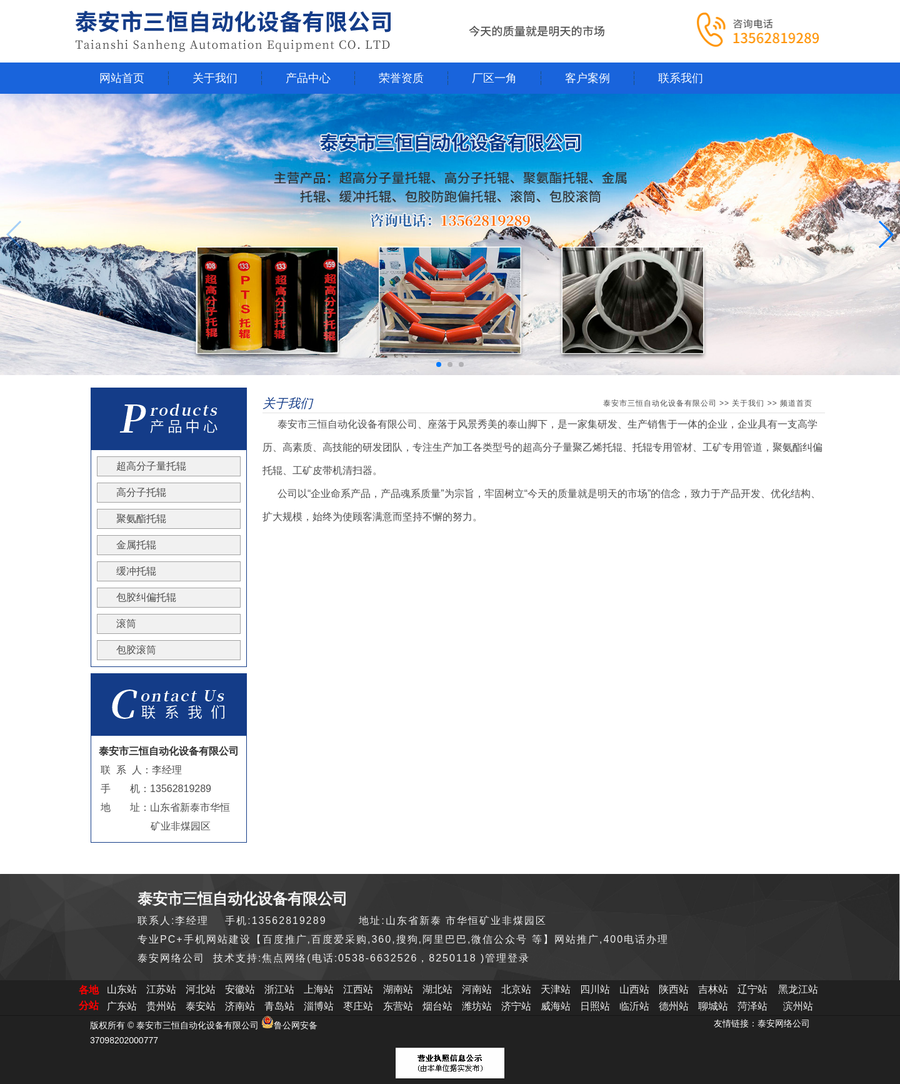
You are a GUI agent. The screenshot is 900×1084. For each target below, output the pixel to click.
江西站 (358, 989)
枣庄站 (358, 1006)
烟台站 (437, 1006)
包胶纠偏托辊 (146, 597)
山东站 (122, 989)
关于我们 (748, 403)
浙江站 (279, 989)
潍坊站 (477, 1006)
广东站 (122, 1006)
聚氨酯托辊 (141, 518)
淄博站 (319, 1006)
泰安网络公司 (784, 1023)
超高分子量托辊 (151, 466)
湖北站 (437, 989)
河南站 (477, 989)
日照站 (595, 1006)
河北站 (201, 989)
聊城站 (713, 1006)
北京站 (516, 989)
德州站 (674, 1006)
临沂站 (634, 1006)
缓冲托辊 (136, 571)
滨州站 (798, 1006)
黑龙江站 (798, 989)
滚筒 (126, 623)
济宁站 (516, 1006)
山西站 (634, 989)
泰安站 (201, 1006)
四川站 (595, 989)
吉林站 (713, 989)
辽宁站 (753, 989)
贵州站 (161, 1006)
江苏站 (161, 989)
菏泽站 (753, 1006)
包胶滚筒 (136, 650)
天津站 (556, 989)
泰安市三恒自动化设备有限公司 (660, 403)
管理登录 (507, 958)
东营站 (398, 1006)
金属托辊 (136, 544)
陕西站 (674, 989)
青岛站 (279, 1006)
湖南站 (398, 989)
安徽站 (240, 989)
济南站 (240, 1006)
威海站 (556, 1006)
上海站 (319, 989)
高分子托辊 (141, 492)
